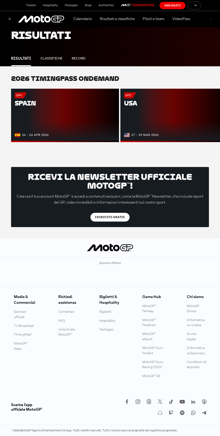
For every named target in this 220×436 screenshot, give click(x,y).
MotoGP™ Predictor (149, 322)
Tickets (31, 5)
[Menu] (10, 19)
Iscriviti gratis (110, 217)
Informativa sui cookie (196, 322)
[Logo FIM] (210, 5)
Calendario (82, 19)
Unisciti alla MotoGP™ (66, 332)
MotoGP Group (193, 308)
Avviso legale (191, 336)
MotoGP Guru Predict (152, 350)
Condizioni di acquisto (196, 364)
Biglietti (105, 312)
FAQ (61, 321)
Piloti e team (153, 19)
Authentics (106, 5)
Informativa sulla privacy (196, 350)
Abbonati (172, 5)
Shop (88, 5)
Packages (71, 5)
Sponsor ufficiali (20, 314)
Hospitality (50, 5)
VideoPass (181, 19)
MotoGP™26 (151, 376)
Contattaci (66, 312)
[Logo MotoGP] (41, 19)
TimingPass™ (23, 335)
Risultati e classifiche (117, 19)
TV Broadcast (24, 326)
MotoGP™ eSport (149, 336)
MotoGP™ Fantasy (149, 308)
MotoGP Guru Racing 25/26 (152, 364)
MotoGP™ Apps (21, 346)
